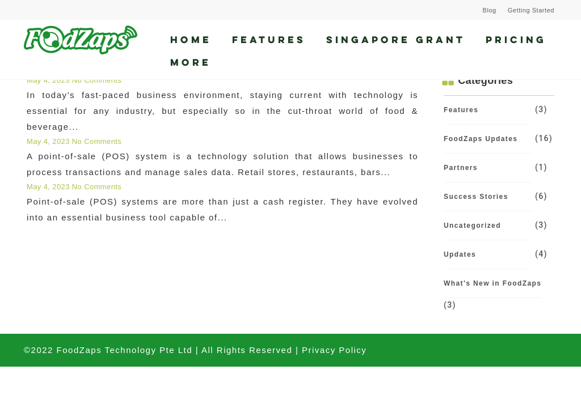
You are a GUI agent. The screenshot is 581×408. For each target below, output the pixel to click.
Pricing (516, 39)
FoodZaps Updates (480, 139)
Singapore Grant (395, 39)
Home (191, 39)
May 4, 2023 (49, 80)
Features (269, 39)
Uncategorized (472, 226)
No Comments (96, 80)
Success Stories (476, 197)
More (190, 62)
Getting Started (531, 10)
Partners (461, 168)
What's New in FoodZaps (492, 283)
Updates (460, 254)
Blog (489, 10)
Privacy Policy (334, 350)
